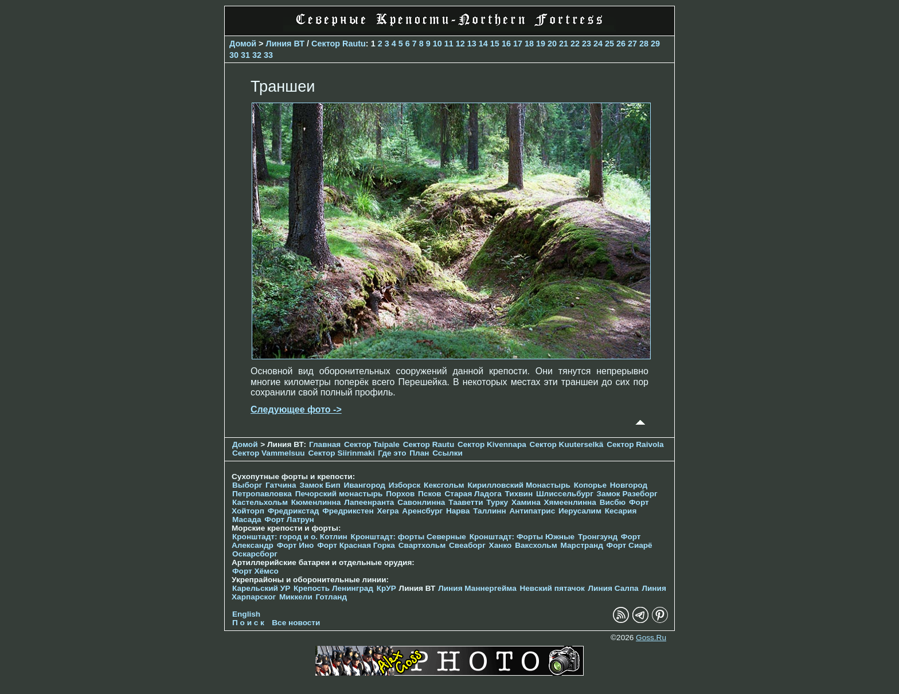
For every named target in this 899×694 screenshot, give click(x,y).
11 (449, 43)
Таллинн (489, 511)
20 (552, 43)
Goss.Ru (651, 637)
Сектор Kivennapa (492, 444)
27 (632, 43)
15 (494, 43)
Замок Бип (319, 485)
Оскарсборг (254, 554)
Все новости (296, 622)
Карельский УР (261, 588)
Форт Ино (295, 545)
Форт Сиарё (629, 545)
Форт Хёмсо (255, 571)
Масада (246, 519)
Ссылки (447, 453)
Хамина (526, 502)
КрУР (386, 588)
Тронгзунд (597, 536)
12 (460, 43)
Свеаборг (467, 545)
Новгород (628, 485)
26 (621, 43)
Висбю (613, 502)
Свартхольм (422, 545)
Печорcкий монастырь (339, 493)
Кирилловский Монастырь (518, 485)
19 (540, 43)
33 (268, 55)
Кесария (621, 511)
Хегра (387, 511)
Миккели (295, 597)
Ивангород (364, 485)
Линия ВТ (285, 43)
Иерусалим (579, 511)
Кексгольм (444, 485)
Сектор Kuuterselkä (567, 444)
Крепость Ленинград (333, 588)
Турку (497, 502)
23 (586, 43)
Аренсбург (422, 511)
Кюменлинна (316, 502)
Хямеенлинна (570, 502)
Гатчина (280, 485)
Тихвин (519, 493)
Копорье (590, 485)
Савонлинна (421, 502)
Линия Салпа (613, 588)
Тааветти (465, 502)
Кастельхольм (260, 502)
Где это (392, 453)
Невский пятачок (551, 588)
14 (483, 43)
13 (471, 43)
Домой (242, 43)
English (246, 614)
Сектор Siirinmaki (341, 453)
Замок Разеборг (627, 493)
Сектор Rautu (338, 43)
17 (517, 43)
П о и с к (248, 622)
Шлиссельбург (564, 493)
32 (256, 55)
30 (234, 55)
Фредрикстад (293, 511)
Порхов (400, 493)
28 (643, 43)
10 (437, 43)
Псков (429, 493)
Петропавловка (262, 493)
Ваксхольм (536, 545)
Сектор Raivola (635, 444)
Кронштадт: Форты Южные (522, 536)
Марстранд (582, 545)
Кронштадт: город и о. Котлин (289, 536)
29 (655, 43)
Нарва (458, 511)
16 (506, 43)
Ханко (500, 545)
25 (609, 43)
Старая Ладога (473, 493)
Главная (325, 444)
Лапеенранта (369, 502)
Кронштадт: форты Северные (408, 536)
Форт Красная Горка (356, 545)
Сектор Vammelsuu (268, 453)
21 (563, 43)
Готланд (331, 597)
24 (598, 43)
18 (529, 43)
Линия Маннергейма (477, 588)
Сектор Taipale (372, 444)
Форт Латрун (289, 519)
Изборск (405, 485)
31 (245, 55)
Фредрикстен (347, 511)
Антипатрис (533, 511)
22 (575, 43)
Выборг (247, 485)
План (419, 453)
